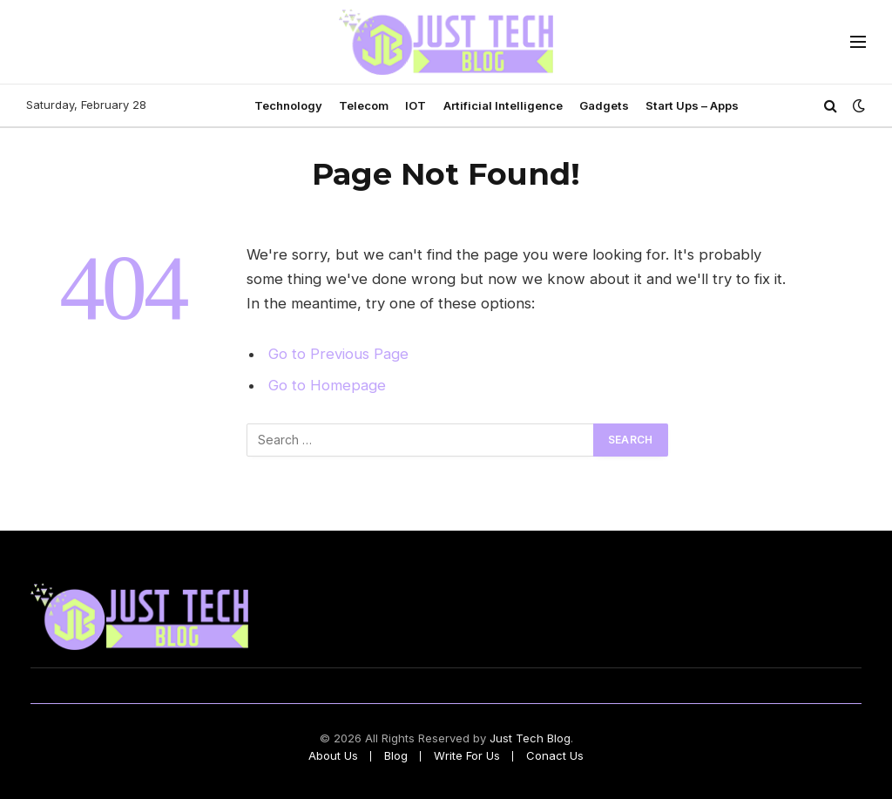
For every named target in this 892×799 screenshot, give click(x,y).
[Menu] (858, 42)
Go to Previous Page (338, 353)
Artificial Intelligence (503, 105)
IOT (415, 105)
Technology (288, 105)
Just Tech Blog (530, 738)
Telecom (364, 105)
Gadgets (604, 105)
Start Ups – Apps (692, 105)
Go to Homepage (327, 385)
